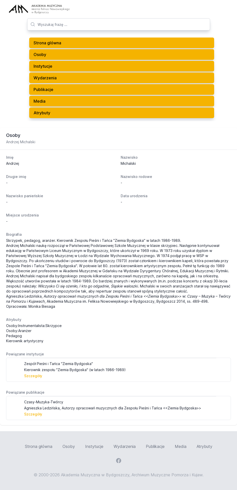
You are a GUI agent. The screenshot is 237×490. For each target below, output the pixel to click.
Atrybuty (42, 112)
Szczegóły (33, 376)
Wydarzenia (45, 77)
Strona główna (38, 446)
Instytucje (43, 66)
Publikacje (43, 89)
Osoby (40, 54)
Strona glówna (47, 42)
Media (39, 101)
